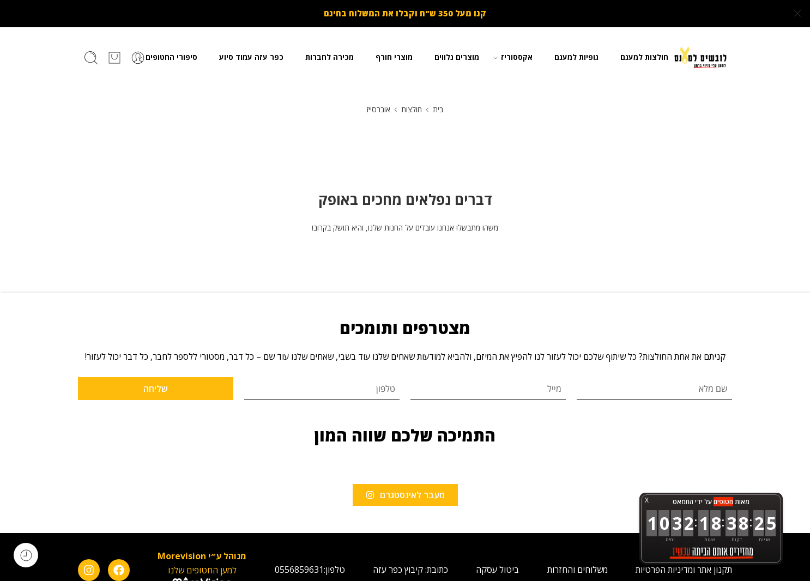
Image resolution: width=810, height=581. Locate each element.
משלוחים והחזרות (577, 569)
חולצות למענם (644, 57)
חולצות (411, 108)
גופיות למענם (576, 57)
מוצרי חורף (394, 57)
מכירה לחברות (329, 57)
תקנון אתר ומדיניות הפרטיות (684, 569)
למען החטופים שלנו (202, 569)
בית (438, 108)
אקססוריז (517, 56)
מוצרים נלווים (456, 57)
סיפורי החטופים (171, 56)
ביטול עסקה (497, 569)
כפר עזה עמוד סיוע (251, 57)
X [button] (647, 500)
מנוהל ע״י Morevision (202, 555)
